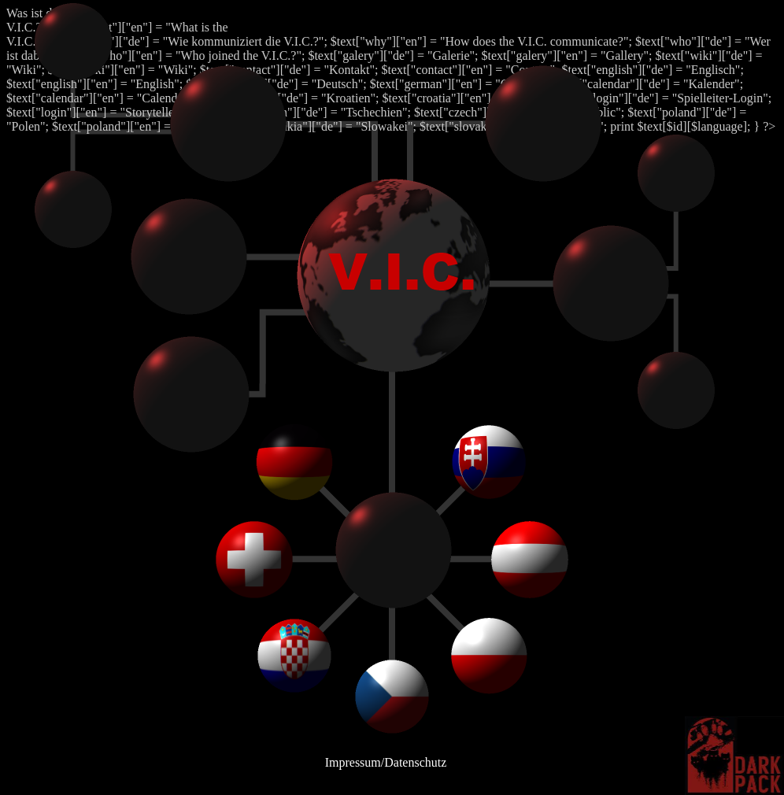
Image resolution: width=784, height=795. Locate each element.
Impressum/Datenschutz (386, 762)
